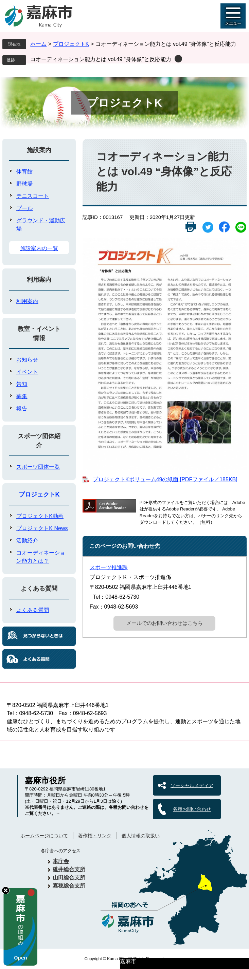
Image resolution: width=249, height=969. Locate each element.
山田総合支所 (69, 877)
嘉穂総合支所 (69, 886)
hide (6, 890)
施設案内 (39, 150)
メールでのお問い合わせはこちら (164, 623)
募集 (21, 396)
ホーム (38, 44)
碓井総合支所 (69, 869)
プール (24, 208)
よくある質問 (39, 588)
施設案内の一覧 (39, 248)
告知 (21, 384)
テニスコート (32, 196)
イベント (27, 372)
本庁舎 (61, 861)
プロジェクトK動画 (40, 516)
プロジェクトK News (42, 528)
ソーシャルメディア (192, 785)
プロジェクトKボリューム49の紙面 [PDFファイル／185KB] (165, 479)
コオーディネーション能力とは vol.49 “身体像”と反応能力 (100, 59)
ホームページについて (44, 835)
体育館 (24, 171)
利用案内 (39, 279)
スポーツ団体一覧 (38, 467)
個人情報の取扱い (141, 835)
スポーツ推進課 (109, 567)
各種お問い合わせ (192, 809)
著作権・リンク (94, 835)
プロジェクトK (71, 44)
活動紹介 (27, 540)
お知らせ (27, 359)
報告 (21, 408)
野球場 (24, 184)
